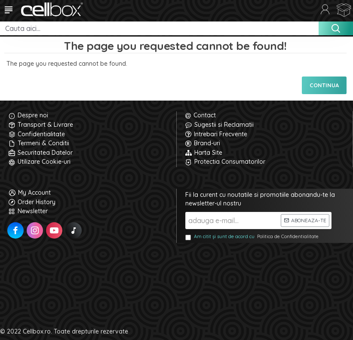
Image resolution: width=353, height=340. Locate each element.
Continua (324, 85)
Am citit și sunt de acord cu (252, 236)
